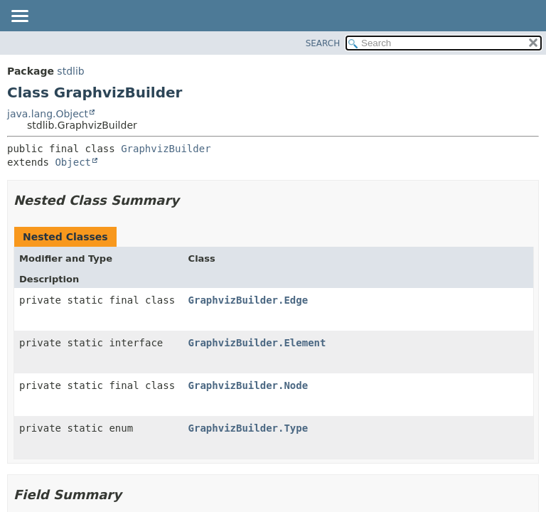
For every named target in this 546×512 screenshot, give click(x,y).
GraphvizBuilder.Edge (248, 300)
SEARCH (323, 43)
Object (73, 162)
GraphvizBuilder (165, 148)
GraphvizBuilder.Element (257, 342)
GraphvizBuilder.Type (248, 428)
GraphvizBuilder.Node (248, 385)
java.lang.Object (47, 113)
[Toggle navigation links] (19, 17)
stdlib (70, 71)
